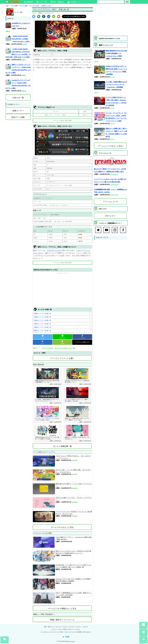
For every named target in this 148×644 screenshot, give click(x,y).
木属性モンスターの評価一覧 (42, 324)
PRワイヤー (110, 216)
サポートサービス (70, 632)
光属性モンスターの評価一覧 (42, 327)
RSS (61, 632)
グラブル (71, 626)
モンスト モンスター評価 (61, 348)
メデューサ (37, 253)
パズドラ (65, 626)
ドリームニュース (110, 202)
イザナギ (50, 250)
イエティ (79, 250)
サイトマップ (55, 632)
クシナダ (58, 250)
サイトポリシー (45, 632)
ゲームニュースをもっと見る (110, 146)
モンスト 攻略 (71, 348)
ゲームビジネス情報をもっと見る (62, 609)
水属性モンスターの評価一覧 (42, 320)
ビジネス (77, 629)
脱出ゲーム (51, 626)
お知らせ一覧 (18, 98)
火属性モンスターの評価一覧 (42, 317)
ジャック (87, 250)
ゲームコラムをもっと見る (62, 527)
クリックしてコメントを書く (62, 358)
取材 (64, 629)
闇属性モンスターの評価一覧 (42, 330)
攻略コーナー (18, 111)
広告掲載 (79, 632)
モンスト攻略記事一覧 (62, 446)
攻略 (45, 626)
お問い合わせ (87, 632)
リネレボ (85, 626)
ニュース (54, 629)
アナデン (78, 626)
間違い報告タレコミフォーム (62, 620)
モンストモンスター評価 (47, 348)
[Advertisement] (62, 88)
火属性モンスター (46, 5)
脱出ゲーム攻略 (18, 117)
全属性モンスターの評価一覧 (42, 313)
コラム (60, 629)
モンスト (58, 626)
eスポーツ (70, 629)
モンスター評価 (34, 5)
